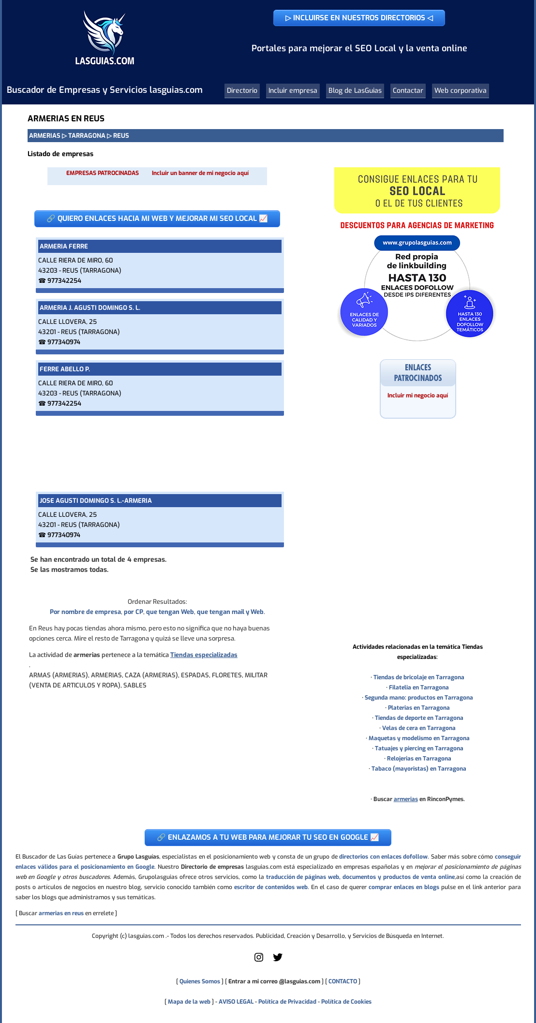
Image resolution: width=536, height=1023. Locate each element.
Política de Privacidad (287, 1002)
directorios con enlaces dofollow (383, 857)
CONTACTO (342, 981)
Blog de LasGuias (355, 90)
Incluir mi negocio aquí (417, 395)
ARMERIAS (44, 136)
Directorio (242, 90)
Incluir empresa (292, 90)
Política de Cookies (346, 1002)
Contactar (408, 90)
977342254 (64, 281)
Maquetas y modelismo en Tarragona (419, 738)
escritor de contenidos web (271, 887)
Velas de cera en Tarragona (419, 728)
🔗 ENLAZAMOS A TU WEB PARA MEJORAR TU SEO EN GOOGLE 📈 (268, 837)
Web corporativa (460, 90)
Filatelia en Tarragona (419, 687)
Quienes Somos (199, 981)
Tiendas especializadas (204, 655)
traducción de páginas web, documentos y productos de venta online (360, 877)
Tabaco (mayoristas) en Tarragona (419, 769)
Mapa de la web (188, 1002)
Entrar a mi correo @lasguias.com (274, 981)
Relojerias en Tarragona (419, 758)
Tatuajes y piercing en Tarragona (419, 748)
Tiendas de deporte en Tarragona (419, 718)
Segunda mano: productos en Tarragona (419, 697)
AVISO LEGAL (236, 1002)
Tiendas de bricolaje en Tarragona (418, 677)
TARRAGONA (86, 136)
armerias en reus (61, 913)
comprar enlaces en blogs (404, 887)
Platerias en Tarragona (419, 708)
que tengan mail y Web (230, 612)
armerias (406, 799)
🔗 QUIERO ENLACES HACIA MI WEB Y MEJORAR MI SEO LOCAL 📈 (157, 218)
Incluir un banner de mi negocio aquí (200, 173)
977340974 (63, 342)
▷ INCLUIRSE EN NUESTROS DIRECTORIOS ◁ (359, 18)
